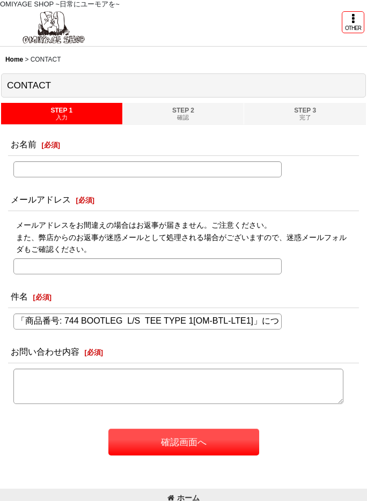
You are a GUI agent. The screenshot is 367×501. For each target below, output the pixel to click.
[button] (353, 22)
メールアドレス (41, 199)
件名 (19, 296)
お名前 (23, 144)
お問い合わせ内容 (45, 351)
